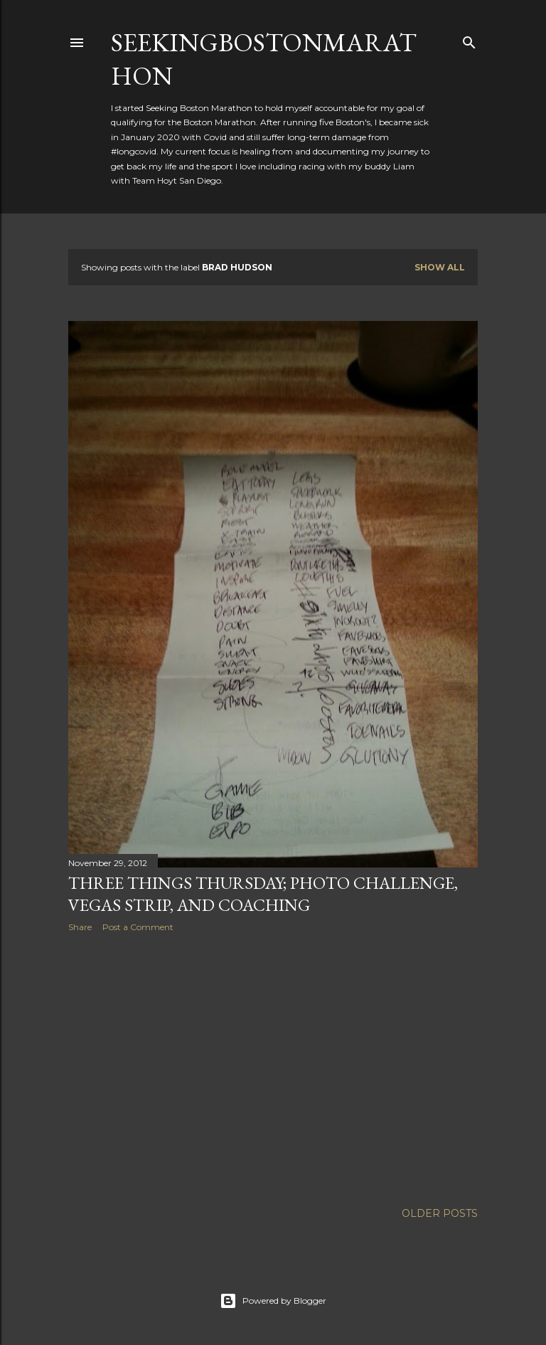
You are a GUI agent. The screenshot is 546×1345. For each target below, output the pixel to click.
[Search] (469, 39)
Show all (439, 267)
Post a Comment (137, 927)
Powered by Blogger (273, 1300)
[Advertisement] (273, 1067)
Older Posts (440, 1213)
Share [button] (80, 927)
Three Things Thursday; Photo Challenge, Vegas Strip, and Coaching (263, 894)
